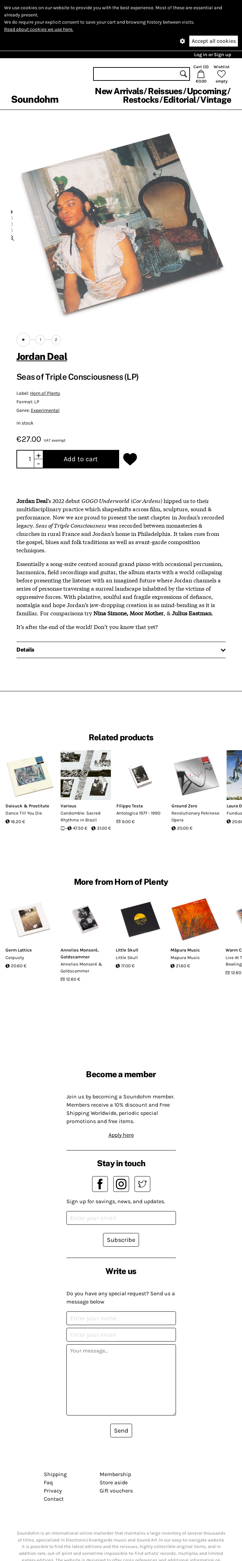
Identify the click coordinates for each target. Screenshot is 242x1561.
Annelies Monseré (79, 950)
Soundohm (34, 99)
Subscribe (121, 1240)
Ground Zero (184, 805)
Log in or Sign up (212, 55)
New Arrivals (119, 91)
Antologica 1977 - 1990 (138, 813)
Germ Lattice (18, 950)
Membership (115, 1474)
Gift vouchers (116, 1490)
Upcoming (207, 91)
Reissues (165, 91)
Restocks (141, 100)
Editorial (179, 100)
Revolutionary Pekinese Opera (195, 816)
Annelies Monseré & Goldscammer (81, 967)
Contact (54, 1499)
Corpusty (14, 957)
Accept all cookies (214, 41)
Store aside (114, 1482)
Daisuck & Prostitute (27, 805)
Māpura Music (185, 950)
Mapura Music (185, 957)
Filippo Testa (129, 805)
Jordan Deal (41, 356)
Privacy (53, 1490)
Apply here (121, 1135)
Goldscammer (75, 956)
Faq (48, 1482)
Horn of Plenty (45, 393)
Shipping (55, 1474)
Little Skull (127, 950)
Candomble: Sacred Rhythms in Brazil (81, 816)
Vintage (215, 100)
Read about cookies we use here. (38, 29)
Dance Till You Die (23, 813)
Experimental (45, 410)
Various (68, 805)
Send (121, 1430)
